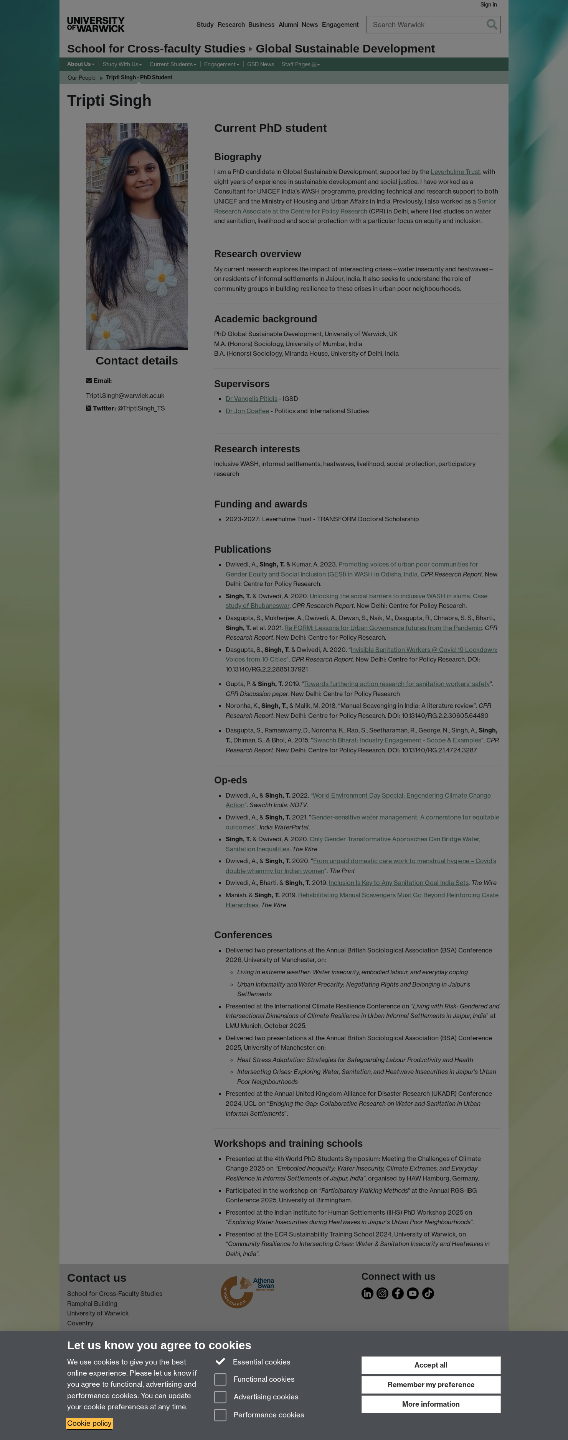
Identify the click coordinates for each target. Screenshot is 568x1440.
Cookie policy (89, 1423)
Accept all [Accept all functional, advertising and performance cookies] (430, 1365)
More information (431, 1404)
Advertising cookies (256, 1398)
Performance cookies (259, 1416)
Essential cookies (252, 1361)
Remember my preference (431, 1384)
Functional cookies (254, 1380)
